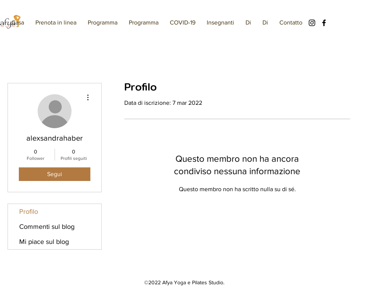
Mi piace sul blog (44, 241)
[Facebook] (324, 22)
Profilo (28, 211)
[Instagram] (312, 22)
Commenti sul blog (47, 226)
